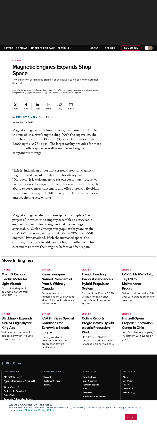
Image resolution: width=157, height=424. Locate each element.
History (126, 385)
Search (109, 48)
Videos (86, 389)
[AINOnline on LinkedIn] (19, 363)
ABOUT (94, 48)
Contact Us (128, 389)
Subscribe (130, 48)
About (126, 377)
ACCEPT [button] (130, 417)
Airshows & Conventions (95, 396)
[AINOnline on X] (13, 363)
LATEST (9, 46)
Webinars (87, 392)
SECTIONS (68, 48)
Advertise (129, 392)
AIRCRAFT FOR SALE (41, 48)
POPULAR (23, 46)
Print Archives (90, 377)
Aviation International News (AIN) (20, 382)
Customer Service (52, 381)
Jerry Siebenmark (27, 117)
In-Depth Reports (91, 385)
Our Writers (128, 381)
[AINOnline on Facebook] (2, 363)
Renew (46, 385)
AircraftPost (11, 387)
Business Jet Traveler (16, 391)
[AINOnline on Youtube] (8, 363)
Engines (17, 61)
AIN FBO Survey (13, 377)
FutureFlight (10, 395)
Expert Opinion (90, 381)
